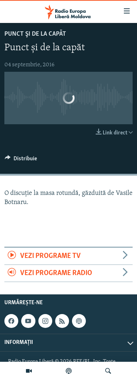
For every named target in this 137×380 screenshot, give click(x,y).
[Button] (21, 160)
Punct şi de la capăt (35, 34)
